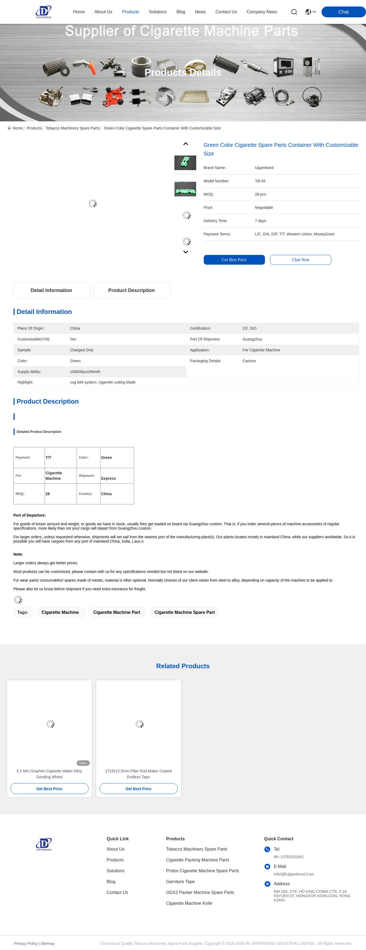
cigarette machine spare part (184, 612)
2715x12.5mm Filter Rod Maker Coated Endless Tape (138, 774)
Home (79, 11)
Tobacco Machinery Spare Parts (72, 128)
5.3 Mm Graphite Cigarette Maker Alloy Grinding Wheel (49, 774)
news (200, 11)
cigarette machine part (116, 612)
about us (103, 11)
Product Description (131, 290)
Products (34, 128)
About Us (116, 849)
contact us (226, 11)
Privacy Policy (26, 943)
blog (180, 11)
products (130, 11)
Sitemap (47, 943)
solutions (158, 11)
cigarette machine (60, 612)
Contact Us (117, 892)
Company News (262, 11)
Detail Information (51, 290)
